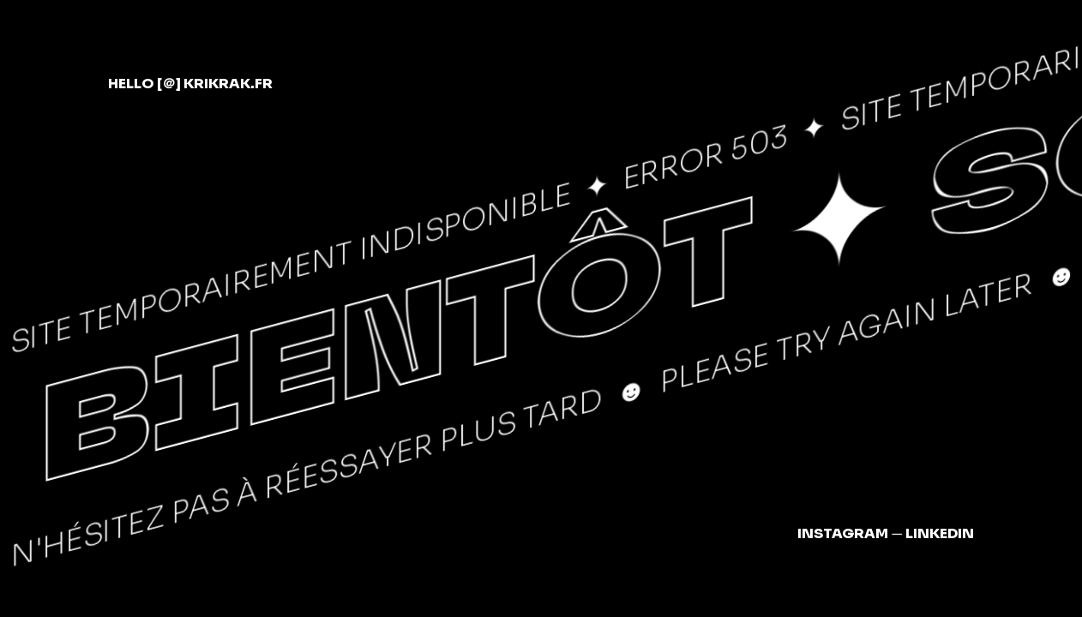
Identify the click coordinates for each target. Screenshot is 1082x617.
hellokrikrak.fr (190, 84)
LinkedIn (939, 533)
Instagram (842, 533)
